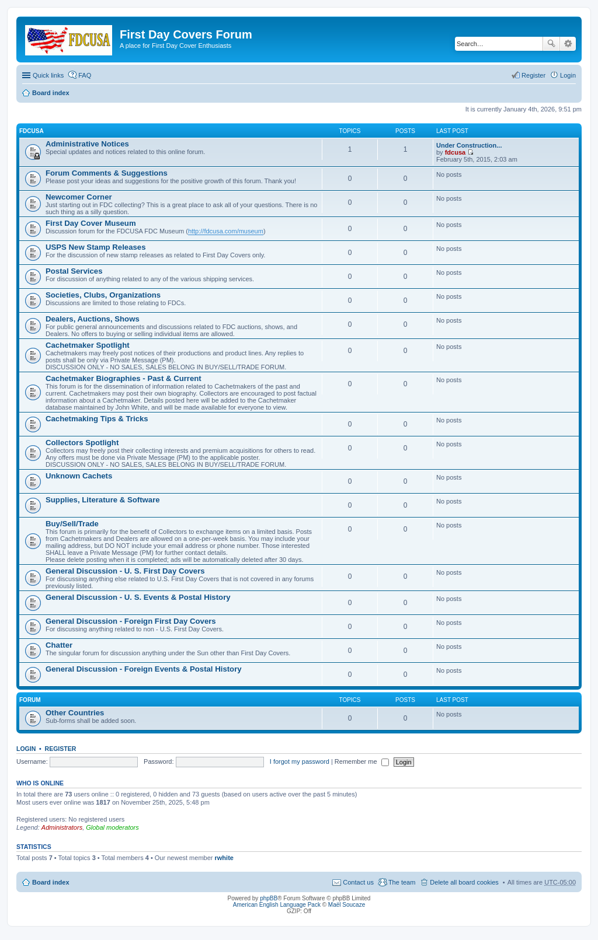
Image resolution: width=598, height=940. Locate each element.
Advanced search (568, 44)
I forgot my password (299, 761)
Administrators (61, 827)
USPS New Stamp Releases (96, 247)
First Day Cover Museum (91, 223)
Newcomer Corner (79, 197)
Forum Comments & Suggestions (107, 173)
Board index (50, 92)
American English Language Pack (277, 904)
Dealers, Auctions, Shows (93, 319)
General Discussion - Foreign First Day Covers (131, 621)
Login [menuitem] (568, 75)
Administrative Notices (87, 143)
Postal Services (74, 271)
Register (61, 748)
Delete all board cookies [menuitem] (464, 882)
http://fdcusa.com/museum (225, 231)
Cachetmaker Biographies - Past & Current (123, 378)
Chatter (59, 645)
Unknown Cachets (79, 475)
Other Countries (75, 712)
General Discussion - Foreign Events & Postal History (144, 669)
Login (26, 748)
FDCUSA (31, 131)
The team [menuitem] (401, 882)
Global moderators (112, 827)
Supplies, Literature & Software (103, 499)
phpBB (268, 898)
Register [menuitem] (533, 75)
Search (551, 44)
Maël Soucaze (346, 904)
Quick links (48, 75)
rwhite (224, 857)
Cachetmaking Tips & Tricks (97, 418)
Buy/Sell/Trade (72, 523)
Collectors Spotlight (82, 442)
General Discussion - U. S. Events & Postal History (138, 597)
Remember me (362, 761)
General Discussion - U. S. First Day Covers (125, 571)
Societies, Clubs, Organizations (103, 295)
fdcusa (455, 152)
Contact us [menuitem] (358, 882)
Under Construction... (469, 145)
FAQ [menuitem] (84, 75)
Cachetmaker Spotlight (88, 345)
